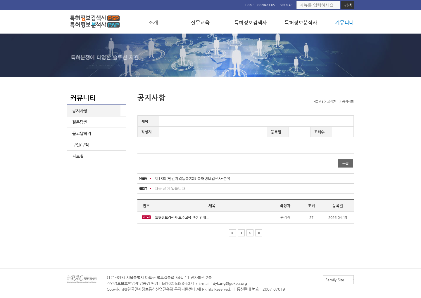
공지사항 (78, 110)
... (182, 217)
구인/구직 (79, 144)
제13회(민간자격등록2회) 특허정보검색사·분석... (194, 178)
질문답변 (78, 122)
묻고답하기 (80, 133)
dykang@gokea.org (230, 283)
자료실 (77, 156)
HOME (249, 5)
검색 (348, 5)
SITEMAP (286, 5)
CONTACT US (266, 5)
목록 (345, 163)
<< (232, 232)
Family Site (334, 280)
